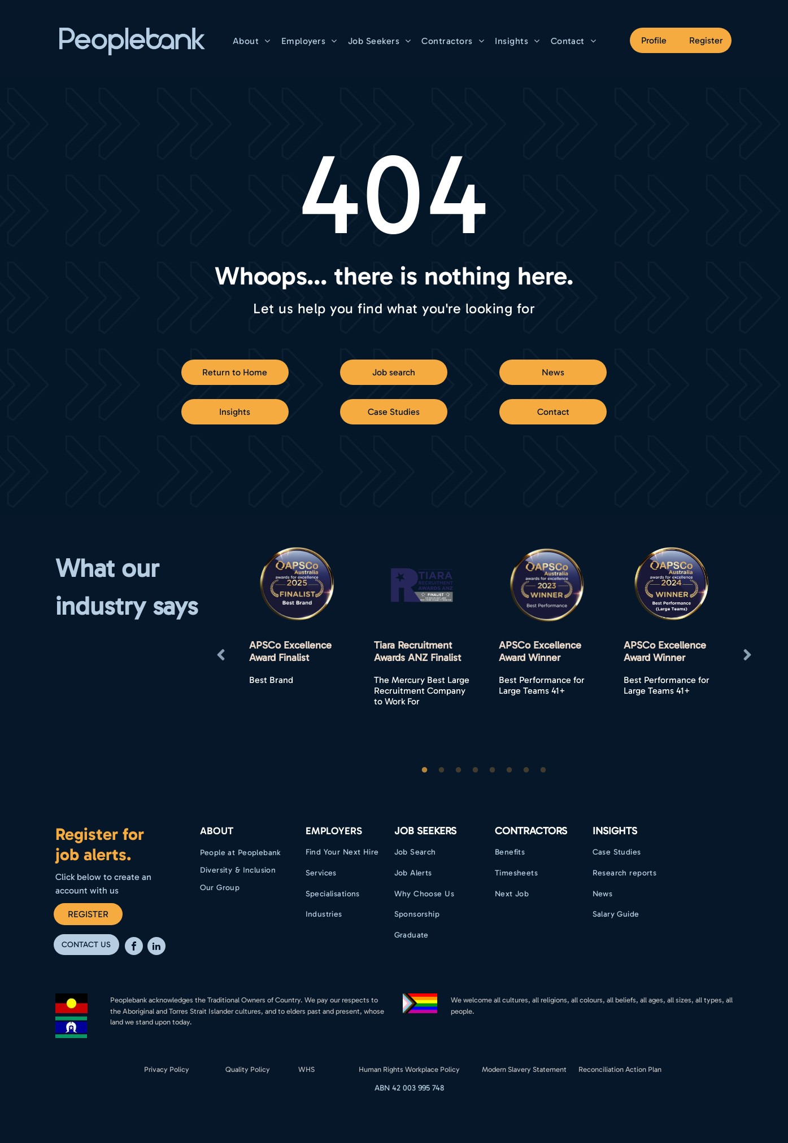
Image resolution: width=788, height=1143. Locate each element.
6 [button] (509, 770)
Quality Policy (247, 1069)
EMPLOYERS (334, 831)
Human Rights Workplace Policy (409, 1069)
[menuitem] (253, 41)
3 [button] (458, 770)
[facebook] (134, 947)
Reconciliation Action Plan (619, 1069)
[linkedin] (156, 947)
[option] (297, 655)
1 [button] (424, 770)
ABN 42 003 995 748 (409, 1088)
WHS (306, 1069)
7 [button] (526, 770)
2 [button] (441, 770)
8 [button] (543, 770)
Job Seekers (425, 831)
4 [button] (475, 770)
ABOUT (216, 831)
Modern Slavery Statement (524, 1069)
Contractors (531, 831)
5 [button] (492, 770)
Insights (615, 831)
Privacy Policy (166, 1069)
